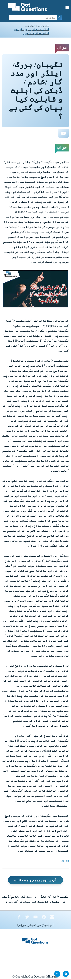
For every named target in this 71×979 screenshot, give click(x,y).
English (64, 860)
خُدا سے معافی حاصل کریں (36, 33)
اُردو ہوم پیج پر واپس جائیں (35, 880)
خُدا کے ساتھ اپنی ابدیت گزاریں (31, 29)
